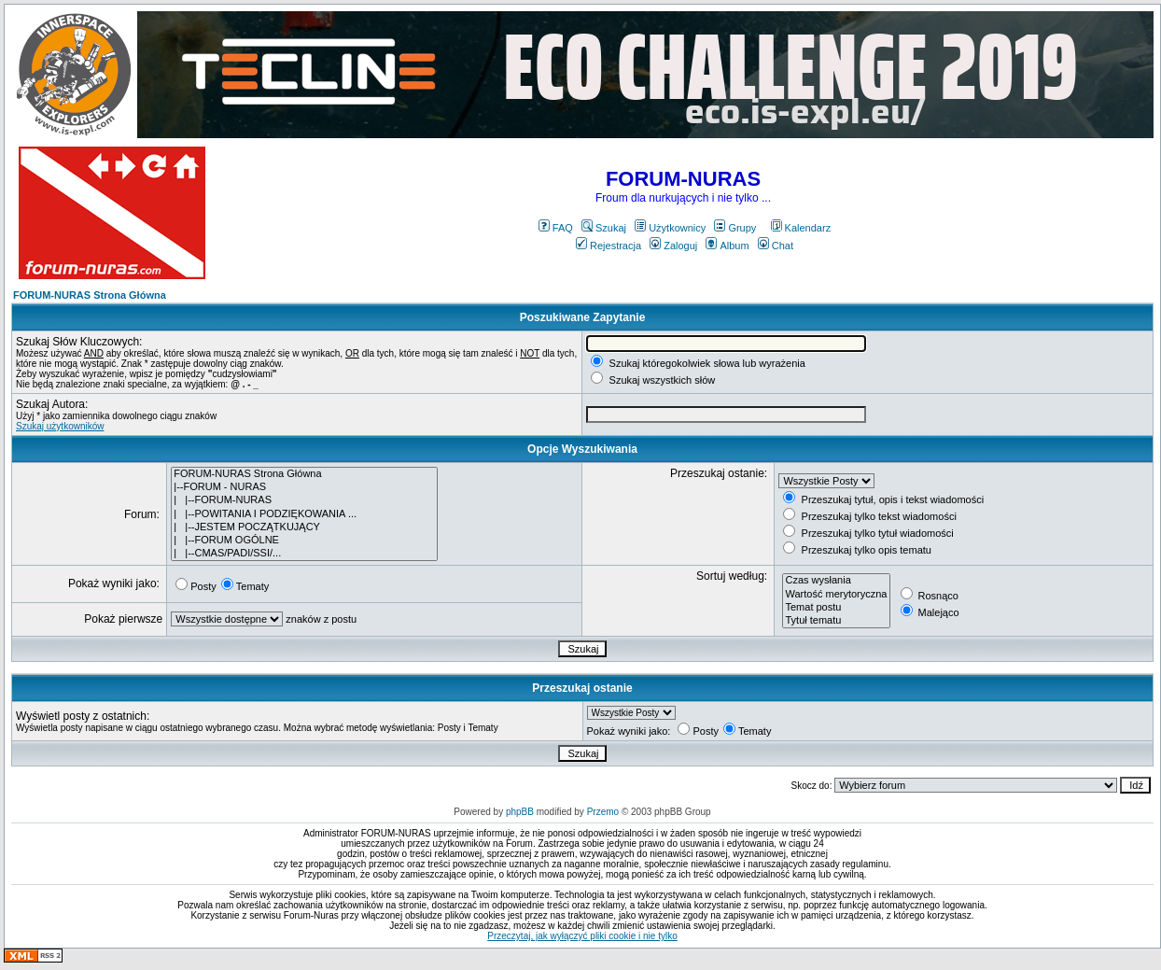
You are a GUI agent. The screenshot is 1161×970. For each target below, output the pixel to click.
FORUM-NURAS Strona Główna (89, 295)
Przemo (603, 812)
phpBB (520, 812)
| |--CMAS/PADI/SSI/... (304, 553)
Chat (775, 245)
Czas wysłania (835, 580)
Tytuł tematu (835, 620)
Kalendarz (801, 227)
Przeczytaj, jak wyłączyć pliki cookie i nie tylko (582, 936)
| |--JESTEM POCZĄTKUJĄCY (304, 527)
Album (727, 245)
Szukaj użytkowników (60, 426)
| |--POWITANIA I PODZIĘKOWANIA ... (304, 514)
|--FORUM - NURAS (304, 487)
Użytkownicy (670, 227)
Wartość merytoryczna (835, 594)
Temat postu (835, 607)
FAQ (556, 227)
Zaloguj (673, 245)
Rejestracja (608, 245)
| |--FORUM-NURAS (304, 500)
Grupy (735, 227)
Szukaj (603, 227)
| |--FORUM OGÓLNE (304, 540)
